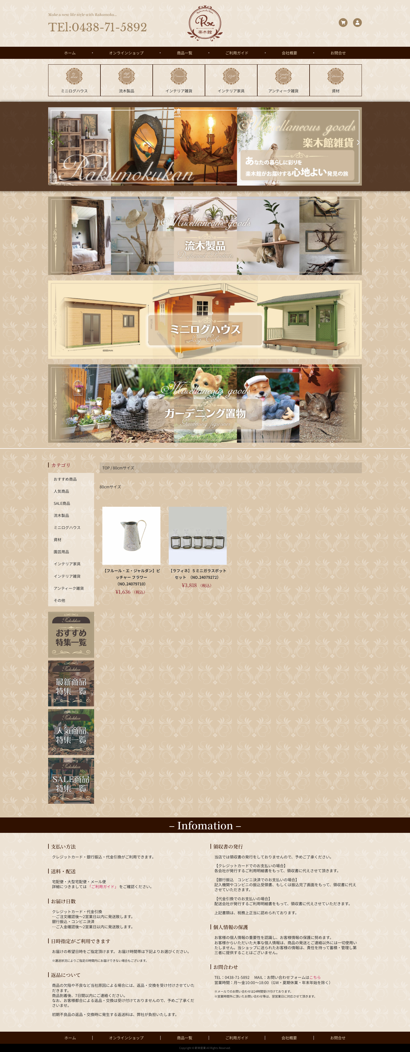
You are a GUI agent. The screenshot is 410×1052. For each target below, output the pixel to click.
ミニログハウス (67, 527)
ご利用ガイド (236, 53)
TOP (106, 467)
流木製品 (61, 515)
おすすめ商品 (65, 478)
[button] (51, 141)
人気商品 (61, 491)
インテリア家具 (67, 563)
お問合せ (338, 53)
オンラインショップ (126, 53)
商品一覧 (184, 53)
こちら (315, 977)
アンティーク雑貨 (69, 588)
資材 (57, 539)
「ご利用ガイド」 (103, 886)
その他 (59, 600)
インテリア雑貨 (67, 576)
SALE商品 (62, 503)
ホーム (70, 53)
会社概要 (289, 53)
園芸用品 (61, 551)
